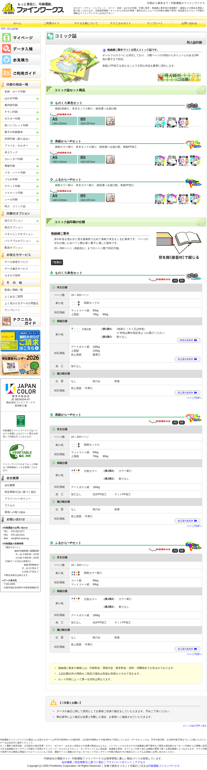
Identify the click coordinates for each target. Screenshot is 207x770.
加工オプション (14, 220)
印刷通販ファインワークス (164, 765)
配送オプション (14, 247)
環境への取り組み (15, 512)
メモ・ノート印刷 (15, 172)
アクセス (10, 505)
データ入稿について (86, 23)
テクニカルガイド (120, 23)
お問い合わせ (189, 23)
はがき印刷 (11, 98)
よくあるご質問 (14, 296)
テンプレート (155, 23)
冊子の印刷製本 (14, 132)
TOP (3, 29)
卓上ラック (11, 152)
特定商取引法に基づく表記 (20, 491)
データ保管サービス (16, 261)
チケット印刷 (12, 186)
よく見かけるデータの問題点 (22, 303)
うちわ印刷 (11, 179)
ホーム (17, 23)
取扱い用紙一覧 (14, 289)
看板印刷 (10, 165)
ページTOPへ (194, 397)
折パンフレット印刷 (16, 125)
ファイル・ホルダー (16, 145)
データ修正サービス (16, 268)
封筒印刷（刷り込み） (18, 138)
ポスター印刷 (12, 118)
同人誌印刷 (12, 29)
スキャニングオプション (19, 234)
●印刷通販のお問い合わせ (15, 528)
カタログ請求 (12, 275)
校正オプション (14, 227)
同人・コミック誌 (15, 206)
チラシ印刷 (11, 111)
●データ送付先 (9, 580)
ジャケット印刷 (14, 192)
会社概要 (10, 485)
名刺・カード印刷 (15, 91)
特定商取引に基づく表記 (89, 762)
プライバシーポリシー (18, 498)
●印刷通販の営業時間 (12, 543)
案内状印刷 (11, 105)
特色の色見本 (186, 340)
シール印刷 (11, 199)
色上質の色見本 (185, 359)
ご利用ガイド (51, 23)
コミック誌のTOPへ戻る (195, 726)
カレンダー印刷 (14, 159)
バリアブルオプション (18, 240)
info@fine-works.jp (20, 538)
